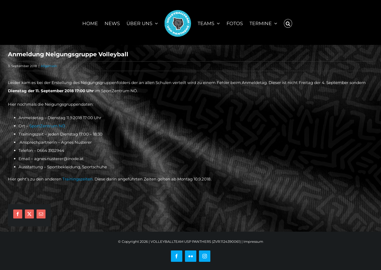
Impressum (253, 241)
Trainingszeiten (77, 178)
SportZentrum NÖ (47, 125)
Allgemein (49, 66)
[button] (288, 22)
